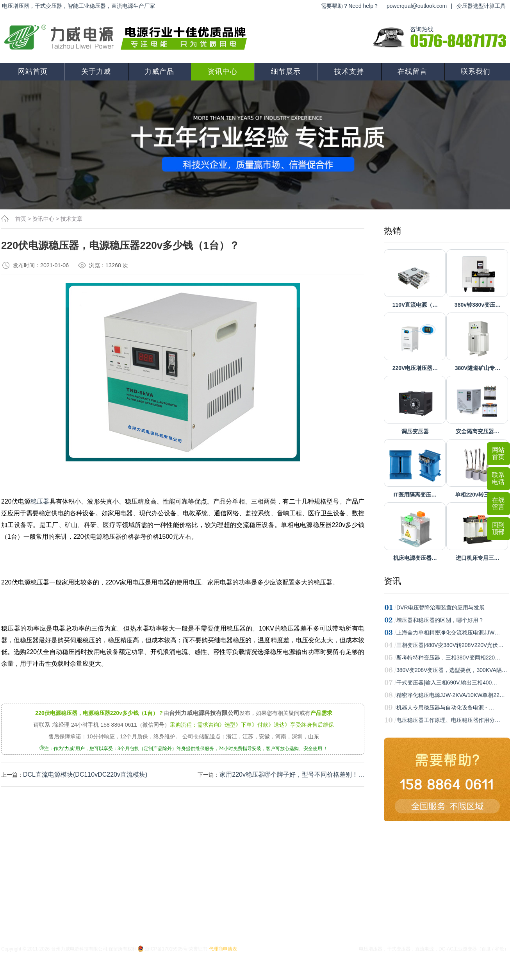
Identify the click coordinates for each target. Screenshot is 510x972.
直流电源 (424, 949)
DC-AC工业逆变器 (458, 949)
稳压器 (39, 501)
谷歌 (499, 949)
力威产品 (159, 71)
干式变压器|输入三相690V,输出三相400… (446, 682)
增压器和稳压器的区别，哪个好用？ (440, 620)
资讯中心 (222, 71)
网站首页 (33, 71)
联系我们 (475, 71)
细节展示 (286, 71)
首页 (20, 219)
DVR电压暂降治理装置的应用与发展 (440, 607)
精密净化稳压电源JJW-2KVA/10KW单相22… (450, 695)
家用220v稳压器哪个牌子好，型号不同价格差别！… (291, 774)
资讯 (392, 581)
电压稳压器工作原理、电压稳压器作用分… (448, 720)
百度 (486, 949)
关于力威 (96, 71)
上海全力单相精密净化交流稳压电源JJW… (448, 632)
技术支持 (349, 71)
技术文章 (71, 219)
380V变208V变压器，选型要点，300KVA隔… (451, 670)
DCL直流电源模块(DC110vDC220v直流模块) (85, 774)
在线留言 (412, 71)
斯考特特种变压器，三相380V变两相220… (448, 657)
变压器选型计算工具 (481, 6)
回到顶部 (498, 528)
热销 (392, 231)
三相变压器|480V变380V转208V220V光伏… (449, 645)
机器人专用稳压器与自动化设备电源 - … (445, 707)
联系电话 (498, 478)
